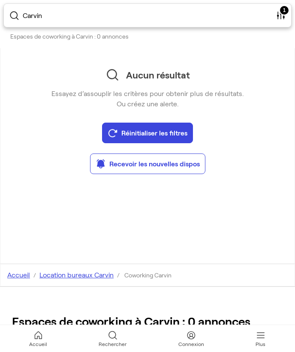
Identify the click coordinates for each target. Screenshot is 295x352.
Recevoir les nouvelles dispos (148, 164)
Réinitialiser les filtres (147, 133)
